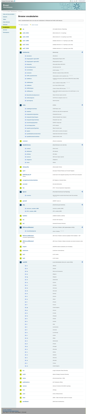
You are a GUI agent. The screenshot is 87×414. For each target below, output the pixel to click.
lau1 (24, 254)
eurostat (25, 184)
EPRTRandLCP (27, 174)
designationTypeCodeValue (33, 119)
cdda (24, 105)
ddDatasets (29, 151)
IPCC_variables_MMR (31, 211)
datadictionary (27, 145)
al (27, 265)
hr (27, 313)
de (27, 288)
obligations (29, 159)
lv (27, 335)
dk (27, 290)
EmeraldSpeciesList (31, 67)
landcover (25, 250)
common (25, 141)
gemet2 (25, 201)
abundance (29, 56)
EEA (9, 1)
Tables (4, 19)
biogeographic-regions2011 (33, 61)
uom (24, 393)
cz (27, 285)
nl (27, 341)
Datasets (5, 16)
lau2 (24, 258)
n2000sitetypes (30, 88)
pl (27, 343)
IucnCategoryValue (31, 125)
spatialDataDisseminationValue (34, 133)
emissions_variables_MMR (33, 208)
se (27, 354)
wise (24, 397)
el (27, 296)
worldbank (26, 401)
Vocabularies (6, 27)
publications (26, 382)
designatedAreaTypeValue (32, 114)
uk (27, 366)
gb (27, 307)
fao (23, 188)
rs (27, 352)
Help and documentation (8, 14)
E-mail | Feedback (7, 409)
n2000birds (29, 78)
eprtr (24, 170)
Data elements (6, 22)
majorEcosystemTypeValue (33, 128)
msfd (24, 374)
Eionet (9, 11)
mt (27, 338)
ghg (24, 204)
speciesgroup (30, 100)
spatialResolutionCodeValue (33, 136)
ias (23, 219)
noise (24, 378)
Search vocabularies (24, 24)
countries (29, 195)
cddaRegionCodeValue (32, 108)
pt (27, 346)
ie (27, 318)
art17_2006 (26, 40)
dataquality (29, 64)
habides (25, 215)
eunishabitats (30, 69)
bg (27, 276)
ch (27, 279)
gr (27, 310)
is (27, 321)
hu (27, 315)
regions (28, 131)
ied (23, 223)
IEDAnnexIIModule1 (28, 227)
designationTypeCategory (32, 117)
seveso (25, 386)
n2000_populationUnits (32, 75)
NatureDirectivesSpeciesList (33, 95)
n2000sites (29, 85)
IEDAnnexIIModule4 (28, 241)
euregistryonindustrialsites (30, 180)
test (24, 390)
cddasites (29, 111)
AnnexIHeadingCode (31, 231)
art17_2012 (26, 44)
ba (27, 271)
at (27, 268)
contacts (29, 148)
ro (27, 349)
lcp (23, 370)
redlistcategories (30, 97)
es (27, 299)
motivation (29, 72)
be (27, 274)
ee (27, 293)
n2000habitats (30, 82)
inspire (25, 246)
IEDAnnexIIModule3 (28, 235)
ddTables (29, 154)
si (27, 357)
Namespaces (6, 32)
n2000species (30, 91)
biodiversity (26, 52)
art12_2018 (26, 36)
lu (27, 332)
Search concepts (35, 24)
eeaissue (29, 156)
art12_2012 (26, 33)
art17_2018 (26, 48)
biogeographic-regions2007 (33, 58)
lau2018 (25, 262)
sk (27, 360)
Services (5, 29)
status (28, 162)
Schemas (5, 24)
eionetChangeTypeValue (32, 122)
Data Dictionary (14, 11)
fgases (24, 191)
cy (27, 282)
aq (23, 29)
